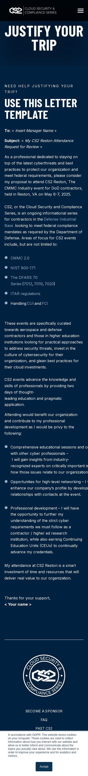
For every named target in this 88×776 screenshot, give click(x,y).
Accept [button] (44, 766)
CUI (30, 303)
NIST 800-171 (23, 268)
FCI (45, 303)
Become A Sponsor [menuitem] (44, 711)
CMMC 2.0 (20, 258)
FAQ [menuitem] (44, 720)
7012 (28, 283)
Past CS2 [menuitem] (43, 728)
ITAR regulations (25, 293)
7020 (49, 283)
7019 (38, 283)
